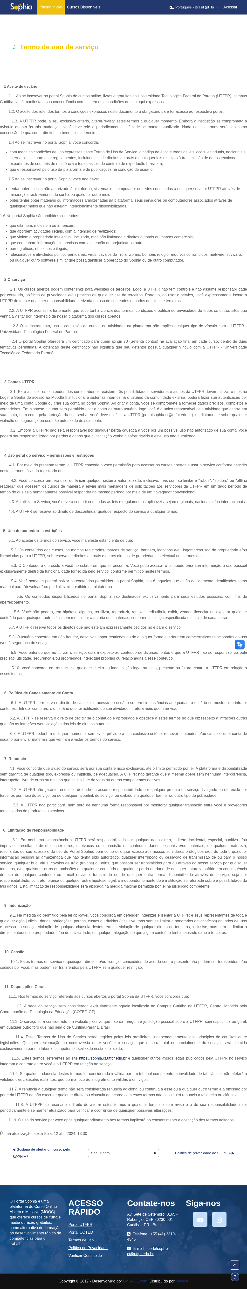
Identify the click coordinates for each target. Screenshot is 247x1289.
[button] (194, 7)
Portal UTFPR (81, 1225)
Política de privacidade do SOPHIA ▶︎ (204, 1153)
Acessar (230, 7)
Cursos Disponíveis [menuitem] (83, 7)
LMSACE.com (135, 1281)
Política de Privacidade (88, 1248)
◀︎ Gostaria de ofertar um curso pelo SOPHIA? (42, 1153)
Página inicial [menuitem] (50, 7)
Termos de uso (81, 1240)
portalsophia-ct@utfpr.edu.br (148, 1251)
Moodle (182, 1281)
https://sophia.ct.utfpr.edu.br (102, 1058)
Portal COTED (81, 1232)
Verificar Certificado (85, 1255)
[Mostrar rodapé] (235, 1277)
